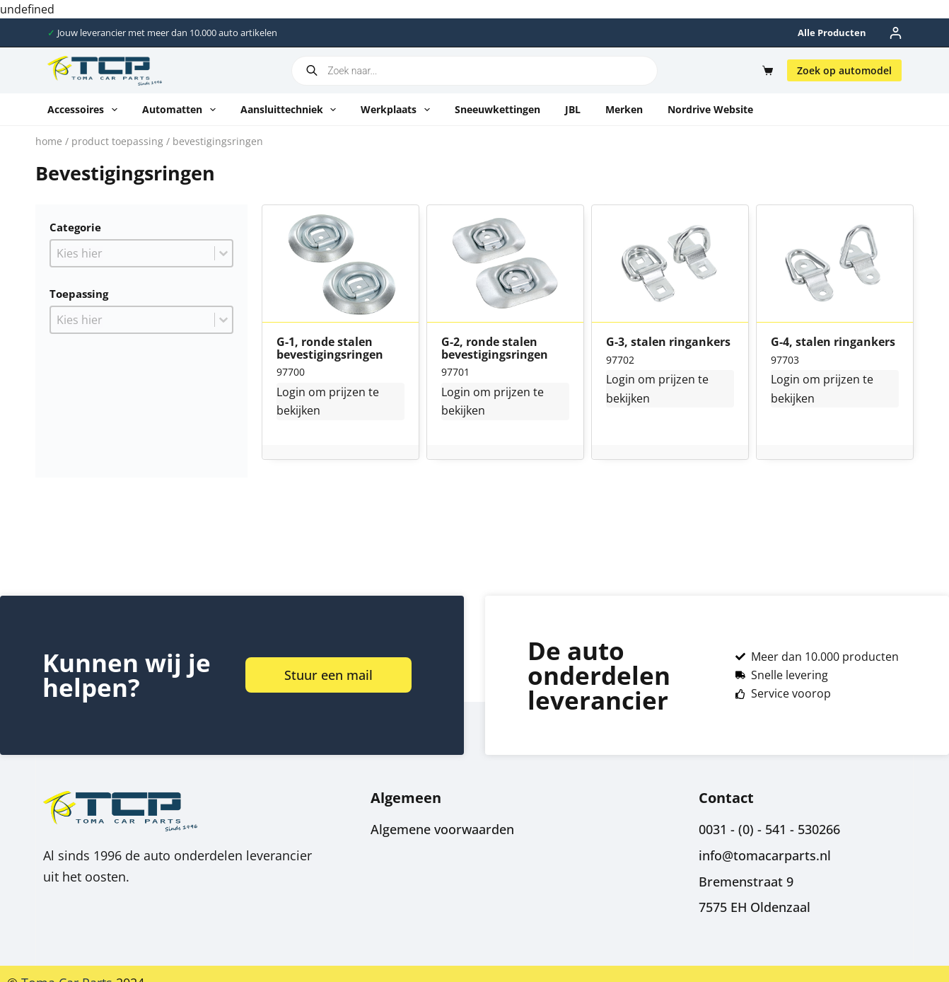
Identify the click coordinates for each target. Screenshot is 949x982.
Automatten (181, 109)
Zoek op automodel (844, 70)
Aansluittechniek (291, 109)
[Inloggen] (896, 33)
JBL (573, 109)
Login (290, 392)
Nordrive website (710, 109)
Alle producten (832, 32)
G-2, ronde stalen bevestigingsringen (494, 348)
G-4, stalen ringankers (833, 342)
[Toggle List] (223, 253)
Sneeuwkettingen (497, 109)
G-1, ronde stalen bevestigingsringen (329, 348)
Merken (624, 109)
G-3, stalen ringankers (668, 342)
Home (48, 141)
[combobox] (132, 253)
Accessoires (85, 109)
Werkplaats (398, 109)
